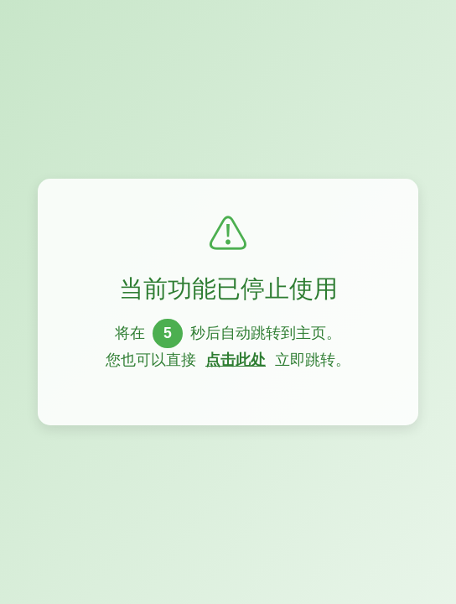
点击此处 (235, 359)
